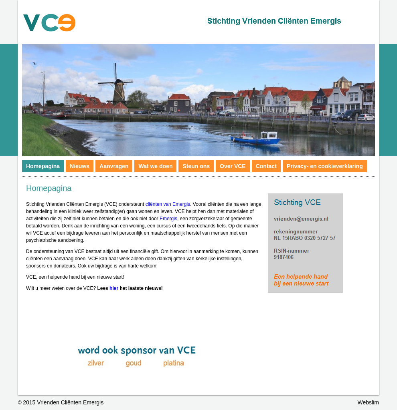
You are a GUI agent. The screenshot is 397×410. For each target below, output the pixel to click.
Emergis (168, 218)
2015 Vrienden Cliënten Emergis (63, 402)
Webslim (368, 402)
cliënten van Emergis (168, 204)
